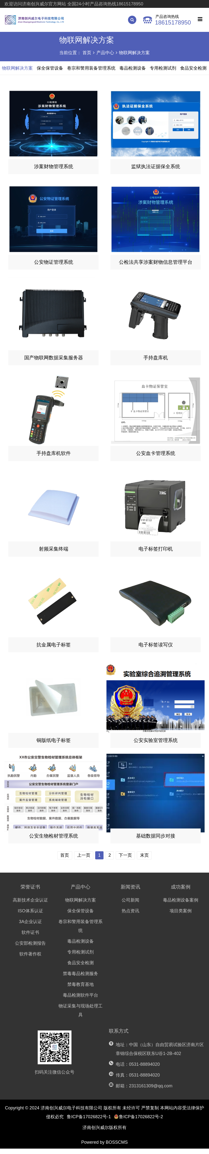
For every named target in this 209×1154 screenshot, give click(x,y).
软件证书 (30, 937)
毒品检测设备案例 (180, 905)
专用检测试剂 (80, 957)
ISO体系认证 (30, 916)
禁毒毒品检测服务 (80, 979)
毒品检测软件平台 (80, 1000)
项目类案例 (181, 916)
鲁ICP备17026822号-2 (138, 1122)
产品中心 (105, 52)
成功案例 (180, 892)
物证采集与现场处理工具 (80, 1016)
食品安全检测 (80, 968)
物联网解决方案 (134, 52)
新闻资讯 (130, 892)
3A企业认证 (30, 927)
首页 (86, 52)
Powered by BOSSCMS (104, 1147)
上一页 (83, 860)
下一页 (126, 860)
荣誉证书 (30, 892)
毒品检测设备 (80, 946)
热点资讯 (130, 916)
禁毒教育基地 (80, 989)
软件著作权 (30, 959)
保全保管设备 (80, 916)
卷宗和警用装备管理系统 (80, 931)
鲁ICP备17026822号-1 (89, 1122)
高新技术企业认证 (30, 905)
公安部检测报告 (30, 948)
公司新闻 (130, 905)
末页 (145, 860)
